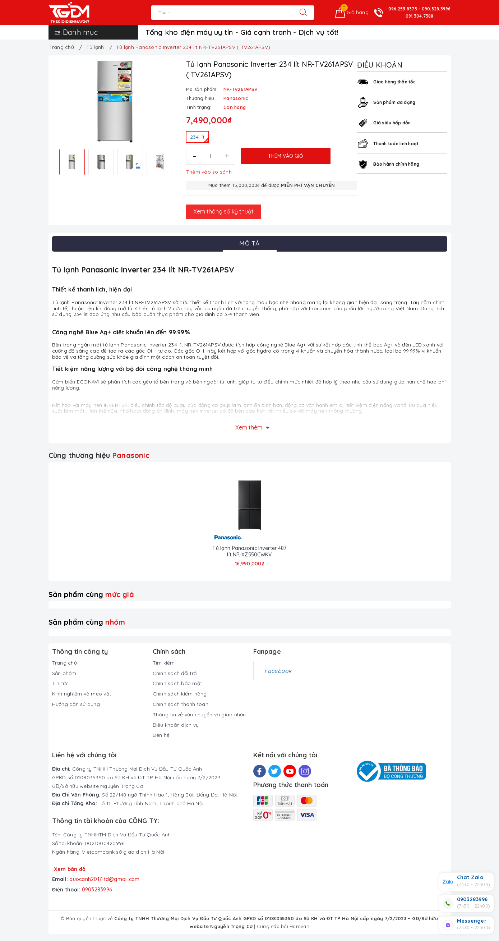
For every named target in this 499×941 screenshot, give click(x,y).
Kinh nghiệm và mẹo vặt (81, 693)
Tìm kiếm (164, 663)
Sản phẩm (64, 673)
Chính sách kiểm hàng (180, 693)
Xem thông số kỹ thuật (223, 211)
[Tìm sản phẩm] (221, 12)
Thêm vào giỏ (285, 156)
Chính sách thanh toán (180, 704)
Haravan (299, 926)
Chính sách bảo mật (177, 683)
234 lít (199, 138)
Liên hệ (161, 735)
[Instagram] (305, 771)
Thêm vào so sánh (209, 172)
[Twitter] (274, 771)
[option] (115, 101)
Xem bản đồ (70, 869)
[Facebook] (259, 771)
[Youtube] (289, 771)
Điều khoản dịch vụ (176, 725)
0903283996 (97, 889)
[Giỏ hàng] (352, 13)
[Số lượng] (211, 156)
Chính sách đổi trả (175, 673)
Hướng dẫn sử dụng (76, 704)
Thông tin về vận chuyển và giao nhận (199, 714)
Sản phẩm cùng (91, 594)
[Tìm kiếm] (303, 12)
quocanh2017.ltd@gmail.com (104, 879)
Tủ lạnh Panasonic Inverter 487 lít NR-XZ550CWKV (249, 551)
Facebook (278, 670)
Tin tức (60, 683)
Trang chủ (64, 663)
